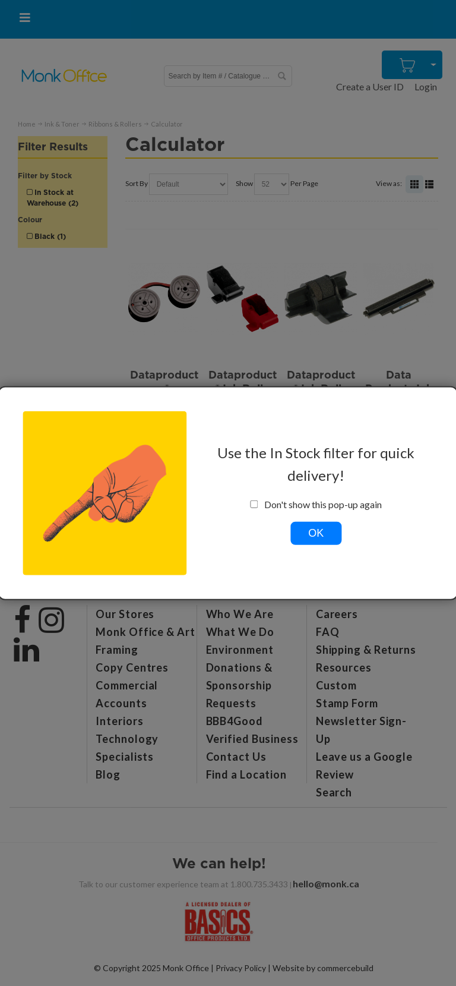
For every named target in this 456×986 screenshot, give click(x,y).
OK (316, 532)
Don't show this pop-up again (316, 504)
